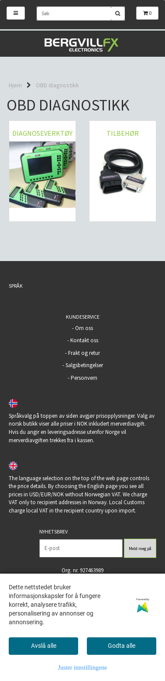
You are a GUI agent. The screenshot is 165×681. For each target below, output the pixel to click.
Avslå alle (43, 645)
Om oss (84, 328)
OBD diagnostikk (57, 85)
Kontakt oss (84, 340)
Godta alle (121, 645)
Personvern (84, 378)
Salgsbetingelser (84, 365)
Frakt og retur (84, 353)
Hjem (15, 85)
